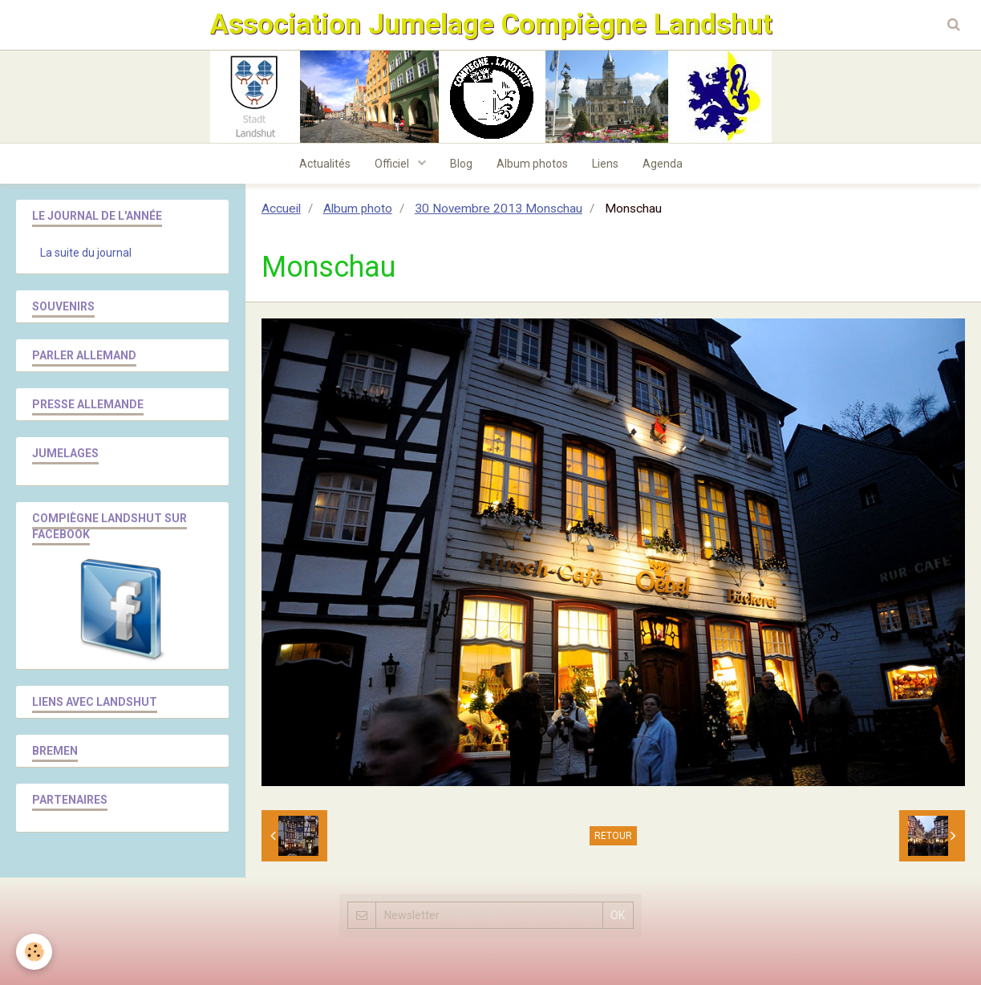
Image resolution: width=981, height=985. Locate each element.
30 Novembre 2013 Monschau (498, 208)
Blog (461, 163)
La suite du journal (86, 252)
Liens (605, 163)
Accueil (281, 208)
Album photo (357, 208)
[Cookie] (34, 952)
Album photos (532, 163)
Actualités (325, 163)
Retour (613, 835)
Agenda (663, 163)
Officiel (393, 163)
